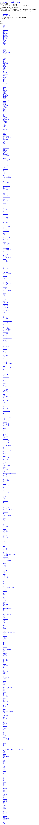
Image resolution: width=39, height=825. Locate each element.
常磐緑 (4, 648)
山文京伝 (4, 642)
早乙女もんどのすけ (7, 671)
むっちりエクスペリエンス (8, 509)
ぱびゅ (4, 429)
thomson (4, 134)
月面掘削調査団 (6, 677)
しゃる (4, 316)
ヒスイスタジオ (6, 440)
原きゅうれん (5, 595)
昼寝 (4, 673)
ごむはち (4, 293)
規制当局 (4, 782)
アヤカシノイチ (6, 182)
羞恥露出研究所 (6, 756)
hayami (4, 79)
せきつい (4, 334)
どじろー (4, 373)
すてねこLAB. (5, 333)
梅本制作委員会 (6, 696)
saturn (4, 123)
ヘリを (4, 467)
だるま (4, 351)
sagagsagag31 (5, 121)
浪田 (4, 705)
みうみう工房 (5, 495)
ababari (4, 31)
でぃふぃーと (5, 360)
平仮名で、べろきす (7, 649)
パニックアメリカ (6, 426)
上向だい (4, 563)
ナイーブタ (5, 384)
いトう (4, 192)
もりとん (4, 529)
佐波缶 (4, 582)
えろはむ (4, 215)
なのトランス (5, 391)
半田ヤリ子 (5, 592)
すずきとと (5, 323)
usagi (4, 141)
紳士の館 (4, 754)
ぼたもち (4, 475)
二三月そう (5, 572)
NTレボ (4, 111)
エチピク (4, 211)
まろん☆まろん (6, 492)
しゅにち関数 (5, 318)
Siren (4, 126)
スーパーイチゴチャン (7, 321)
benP (4, 41)
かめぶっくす (5, 239)
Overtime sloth (5, 117)
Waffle (4, 143)
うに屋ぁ (4, 204)
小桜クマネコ (5, 640)
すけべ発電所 (5, 322)
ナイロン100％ (6, 385)
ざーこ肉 (4, 295)
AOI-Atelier (5, 37)
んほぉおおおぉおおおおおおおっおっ (10, 554)
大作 (4, 622)
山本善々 (4, 643)
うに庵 (4, 205)
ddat (3, 60)
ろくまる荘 (5, 548)
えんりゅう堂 (5, 218)
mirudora (4, 104)
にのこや (4, 402)
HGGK (4, 80)
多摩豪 (4, 617)
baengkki (4, 40)
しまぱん (4, 315)
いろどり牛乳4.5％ (6, 197)
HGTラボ (4, 81)
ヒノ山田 (4, 441)
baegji (4, 39)
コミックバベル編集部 (7, 290)
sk (3, 127)
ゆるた (4, 533)
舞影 (4, 763)
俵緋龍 (4, 583)
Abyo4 (4, 32)
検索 (1, 23)
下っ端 (4, 564)
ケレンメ (4, 279)
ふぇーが (4, 451)
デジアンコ (5, 361)
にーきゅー (5, 397)
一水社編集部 (5, 557)
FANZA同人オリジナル (7, 72)
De (3, 61)
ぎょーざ (4, 251)
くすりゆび (5, 260)
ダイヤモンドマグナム (7, 338)
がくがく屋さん (6, 229)
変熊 (4, 615)
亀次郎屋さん (5, 571)
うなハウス (5, 201)
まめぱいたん (5, 488)
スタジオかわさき (6, 328)
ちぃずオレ (5, 353)
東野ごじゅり (5, 690)
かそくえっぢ (5, 233)
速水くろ (4, 786)
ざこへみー (5, 299)
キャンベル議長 (6, 248)
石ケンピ (4, 744)
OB (3, 114)
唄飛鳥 (4, 605)
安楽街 (4, 634)
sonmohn (4, 128)
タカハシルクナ (6, 339)
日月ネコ (4, 670)
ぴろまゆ (4, 448)
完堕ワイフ (5, 636)
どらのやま (5, 378)
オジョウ (4, 223)
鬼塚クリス (5, 813)
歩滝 (4, 700)
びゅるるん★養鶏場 (7, 445)
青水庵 (4, 806)
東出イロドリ (5, 688)
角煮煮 (4, 783)
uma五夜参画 (5, 139)
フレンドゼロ (5, 459)
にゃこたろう (5, 406)
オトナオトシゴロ (6, 226)
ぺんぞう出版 (5, 469)
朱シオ (4, 685)
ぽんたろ (4, 481)
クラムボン (5, 266)
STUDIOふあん (6, 129)
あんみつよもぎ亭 (6, 186)
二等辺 (4, 574)
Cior (3, 46)
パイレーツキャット (7, 417)
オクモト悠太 (5, 222)
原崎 (4, 597)
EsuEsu (4, 69)
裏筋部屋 (4, 779)
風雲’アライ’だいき (7, 808)
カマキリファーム (6, 237)
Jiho (3, 85)
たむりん (4, 350)
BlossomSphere (5, 42)
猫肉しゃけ (5, 723)
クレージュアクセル (7, 273)
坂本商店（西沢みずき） (8, 614)
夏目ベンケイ (5, 616)
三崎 (4, 561)
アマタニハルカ (6, 180)
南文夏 (4, 594)
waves (4, 144)
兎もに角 (4, 585)
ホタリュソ (5, 476)
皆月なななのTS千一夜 (7, 738)
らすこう (4, 536)
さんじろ (4, 306)
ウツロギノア (5, 200)
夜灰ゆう (4, 621)
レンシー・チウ (6, 547)
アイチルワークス (6, 159)
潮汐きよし (5, 712)
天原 (4, 627)
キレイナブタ (5, 256)
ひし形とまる (5, 439)
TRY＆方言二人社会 (7, 137)
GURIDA (4, 77)
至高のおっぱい (6, 761)
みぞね (4, 497)
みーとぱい (5, 493)
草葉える (4, 771)
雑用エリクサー (6, 802)
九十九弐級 (5, 570)
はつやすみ (5, 422)
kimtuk (4, 92)
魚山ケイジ (5, 814)
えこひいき (5, 210)
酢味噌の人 (5, 790)
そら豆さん (5, 336)
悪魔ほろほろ (5, 660)
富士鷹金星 (5, 638)
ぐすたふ (4, 259)
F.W (3, 71)
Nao (3, 108)
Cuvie (4, 55)
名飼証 (4, 602)
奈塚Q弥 (4, 628)
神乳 (4, 745)
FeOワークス (5, 74)
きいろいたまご (6, 244)
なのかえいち (5, 390)
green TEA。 (5, 76)
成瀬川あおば (5, 665)
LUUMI (4, 98)
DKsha (4, 65)
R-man (4, 118)
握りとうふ (5, 667)
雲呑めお (4, 803)
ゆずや (4, 532)
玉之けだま (5, 726)
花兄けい (4, 766)
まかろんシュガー (6, 482)
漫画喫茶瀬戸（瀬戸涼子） (8, 711)
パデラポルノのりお (7, 423)
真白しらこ (5, 741)
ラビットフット (6, 537)
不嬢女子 (4, 565)
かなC (4, 235)
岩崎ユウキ (5, 647)
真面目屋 (4, 743)
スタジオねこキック (7, 329)
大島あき (4, 625)
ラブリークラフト (6, 540)
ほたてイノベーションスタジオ (9, 473)
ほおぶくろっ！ (6, 470)
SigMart (4, 125)
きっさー (4, 246)
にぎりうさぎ (5, 400)
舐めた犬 (4, 762)
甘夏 (4, 729)
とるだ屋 (4, 379)
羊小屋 (4, 755)
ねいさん (4, 413)
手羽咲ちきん (5, 666)
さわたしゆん (5, 304)
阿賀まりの (5, 799)
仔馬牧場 (4, 578)
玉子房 (4, 727)
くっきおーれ (5, 261)
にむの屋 (4, 403)
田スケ (4, 732)
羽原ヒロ (4, 757)
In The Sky (5, 82)
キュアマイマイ (6, 250)
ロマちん (4, 550)
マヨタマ (4, 491)
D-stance (4, 58)
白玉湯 (4, 737)
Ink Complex (5, 83)
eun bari (4, 70)
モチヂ (4, 520)
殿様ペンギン (5, 701)
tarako (4, 132)
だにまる (4, 345)
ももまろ (4, 527)
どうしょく (5, 369)
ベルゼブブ (5, 468)
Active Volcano (5, 33)
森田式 (4, 698)
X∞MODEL (5, 146)
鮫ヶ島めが (5, 816)
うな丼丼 (4, 203)
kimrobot (4, 91)
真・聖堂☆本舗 (6, 739)
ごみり (4, 291)
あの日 (4, 178)
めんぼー (4, 519)
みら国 (4, 504)
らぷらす (4, 538)
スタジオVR (5, 327)
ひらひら (4, 447)
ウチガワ (4, 199)
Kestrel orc (5, 90)
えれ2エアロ (5, 214)
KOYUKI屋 (5, 96)
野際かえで (5, 791)
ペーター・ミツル (6, 463)
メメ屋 (4, 518)
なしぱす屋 (5, 386)
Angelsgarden (5, 36)
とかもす (4, 372)
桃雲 (4, 694)
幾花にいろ (5, 653)
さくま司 (4, 296)
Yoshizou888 (5, 154)
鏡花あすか (5, 794)
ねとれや (4, 415)
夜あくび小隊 (5, 619)
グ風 (4, 277)
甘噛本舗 (4, 728)
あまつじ (4, 181)
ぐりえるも (5, 267)
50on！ (4, 28)
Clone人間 (5, 47)
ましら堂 (4, 484)
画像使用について (6, 15)
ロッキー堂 (5, 549)
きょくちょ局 (5, 254)
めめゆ (4, 516)
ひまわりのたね (6, 442)
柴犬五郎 (4, 692)
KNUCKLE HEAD (6, 95)
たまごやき (5, 347)
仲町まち (4, 580)
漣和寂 (4, 709)
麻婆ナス (4, 817)
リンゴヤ (4, 543)
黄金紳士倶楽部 (6, 818)
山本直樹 (4, 644)
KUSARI (4, 97)
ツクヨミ (4, 358)
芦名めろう (5, 765)
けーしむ (4, 278)
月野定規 (4, 676)
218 (3, 27)
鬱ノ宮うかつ (5, 812)
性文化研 (4, 656)
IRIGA (4, 84)
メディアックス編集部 (7, 515)
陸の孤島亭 (5, 801)
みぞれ (4, 498)
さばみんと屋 (5, 302)
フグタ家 (4, 453)
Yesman (4, 151)
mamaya (4, 102)
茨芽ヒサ (4, 769)
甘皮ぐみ (4, 730)
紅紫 (4, 751)
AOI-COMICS (5, 38)
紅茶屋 (4, 752)
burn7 (4, 44)
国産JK (4, 609)
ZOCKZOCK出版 (6, 156)
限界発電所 (5, 800)
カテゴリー (2, 19)
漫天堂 (4, 710)
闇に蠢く (4, 796)
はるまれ (4, 434)
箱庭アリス (5, 750)
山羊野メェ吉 (5, 645)
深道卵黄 (4, 706)
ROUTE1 (4, 120)
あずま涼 (4, 173)
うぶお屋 (4, 206)
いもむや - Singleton (7, 195)
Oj (3, 115)
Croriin (4, 54)
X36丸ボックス (6, 148)
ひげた (4, 437)
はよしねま (5, 431)
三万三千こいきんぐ (7, 560)
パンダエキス (5, 436)
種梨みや (4, 746)
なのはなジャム (6, 392)
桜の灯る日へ (5, 695)
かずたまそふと (6, 231)
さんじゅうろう (6, 305)
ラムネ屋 (4, 541)
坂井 (4, 611)
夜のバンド (5, 620)
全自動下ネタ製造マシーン (8, 587)
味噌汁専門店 (5, 604)
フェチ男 (4, 452)
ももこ (4, 525)
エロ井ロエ (5, 216)
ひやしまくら (5, 443)
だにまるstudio (6, 346)
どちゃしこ (5, 375)
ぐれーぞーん (5, 274)
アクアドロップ (6, 165)
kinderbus (4, 93)
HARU (4, 78)
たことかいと (5, 341)
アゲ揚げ (4, 167)
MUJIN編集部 (5, 105)
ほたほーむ (5, 474)
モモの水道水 (5, 526)
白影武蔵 (4, 735)
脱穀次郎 (4, 760)
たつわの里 (5, 344)
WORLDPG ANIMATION (8, 145)
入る (4, 586)
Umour (4, 140)
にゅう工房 (5, 407)
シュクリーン (5, 317)
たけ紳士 (4, 340)
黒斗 (4, 822)
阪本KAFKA (5, 797)
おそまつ (4, 225)
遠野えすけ (5, 788)
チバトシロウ (5, 356)
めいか (4, 510)
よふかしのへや (6, 535)
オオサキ (4, 221)
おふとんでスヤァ (6, 227)
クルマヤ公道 (5, 272)
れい (4, 546)
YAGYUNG (5, 150)
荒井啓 (4, 772)
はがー (4, 418)
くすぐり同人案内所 (7, 257)
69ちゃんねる (5, 30)
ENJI (4, 67)
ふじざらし (5, 454)
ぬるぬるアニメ (6, 409)
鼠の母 (4, 823)
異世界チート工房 (6, 733)
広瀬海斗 (4, 654)
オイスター (5, 220)
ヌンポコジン (5, 412)
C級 (3, 57)
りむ (4, 542)
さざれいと (5, 300)
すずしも (4, 324)
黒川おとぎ (5, 820)
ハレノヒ (4, 435)
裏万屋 (4, 778)
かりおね (4, 242)
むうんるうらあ (6, 507)
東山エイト (5, 689)
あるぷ (4, 184)
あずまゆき (5, 172)
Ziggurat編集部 (6, 155)
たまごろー (5, 349)
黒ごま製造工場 (6, 819)
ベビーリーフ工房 (6, 465)
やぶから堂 (5, 530)
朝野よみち (5, 682)
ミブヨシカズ (5, 503)
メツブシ (4, 514)
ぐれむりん (5, 276)
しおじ (4, 312)
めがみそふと (5, 512)
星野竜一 (4, 672)
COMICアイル (5, 50)
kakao (4, 88)
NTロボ (4, 112)
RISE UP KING (6, 119)
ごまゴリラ (5, 289)
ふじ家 (4, 456)
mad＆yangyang (6, 99)
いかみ (4, 188)
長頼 (4, 795)
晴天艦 (4, 675)
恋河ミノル (5, 659)
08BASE (4, 26)
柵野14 (4, 693)
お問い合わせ (5, 14)
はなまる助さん (6, 424)
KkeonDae (5, 94)
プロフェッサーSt (6, 460)
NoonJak (4, 109)
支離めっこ (5, 668)
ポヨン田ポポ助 (6, 480)
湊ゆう (4, 707)
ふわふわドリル (6, 462)
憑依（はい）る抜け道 (7, 662)
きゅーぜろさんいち (7, 249)
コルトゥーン (5, 294)
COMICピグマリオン (7, 51)
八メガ (4, 589)
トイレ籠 (4, 368)
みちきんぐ (5, 499)
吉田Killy (4, 600)
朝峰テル (4, 681)
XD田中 (4, 149)
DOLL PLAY (5, 66)
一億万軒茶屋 (5, 555)
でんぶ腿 (4, 364)
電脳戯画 (4, 805)
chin (3, 45)
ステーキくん (5, 332)
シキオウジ (5, 313)
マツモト (4, 486)
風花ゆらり (5, 807)
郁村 (4, 789)
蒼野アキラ (5, 774)
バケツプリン (5, 419)
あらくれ (4, 183)
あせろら (4, 175)
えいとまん (5, 209)
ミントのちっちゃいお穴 (8, 505)
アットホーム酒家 (6, 176)
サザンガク (5, 301)
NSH (4, 110)
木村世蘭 (4, 684)
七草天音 (4, 559)
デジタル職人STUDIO (7, 363)
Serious (4, 124)
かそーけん (5, 232)
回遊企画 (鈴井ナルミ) (7, 608)
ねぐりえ (4, 414)
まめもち (4, 490)
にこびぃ (4, 401)
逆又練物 (4, 785)
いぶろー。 (5, 194)
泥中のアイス (5, 704)
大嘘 (4, 623)
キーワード (2, 18)
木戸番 (4, 683)
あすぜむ (4, 171)
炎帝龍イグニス (6, 716)
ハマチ (4, 430)
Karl (3, 89)
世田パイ (4, 566)
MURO (4, 106)
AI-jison (4, 34)
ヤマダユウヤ (5, 531)
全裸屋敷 (4, 588)
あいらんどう (5, 160)
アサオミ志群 (5, 169)
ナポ (4, 394)
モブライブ (5, 524)
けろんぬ (4, 280)
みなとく (4, 502)
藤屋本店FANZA (6, 775)
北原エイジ (5, 591)
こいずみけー (5, 284)
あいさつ (4, 158)
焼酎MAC (5, 718)
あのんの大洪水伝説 (7, 177)
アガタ (4, 164)
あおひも (4, 161)
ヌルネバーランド (6, 411)
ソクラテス (5, 335)
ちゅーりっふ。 (6, 357)
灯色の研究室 (5, 715)
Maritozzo (5, 103)
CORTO (4, 53)
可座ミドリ (5, 598)
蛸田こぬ (4, 777)
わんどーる (5, 553)
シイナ (4, 308)
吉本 (4, 599)
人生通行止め (5, 577)
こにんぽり (5, 288)
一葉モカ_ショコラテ (7, 558)
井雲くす (4, 575)
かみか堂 (4, 238)
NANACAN (5, 107)
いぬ (4, 193)
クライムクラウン (6, 263)
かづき (4, 234)
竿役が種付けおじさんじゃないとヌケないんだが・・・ (14, 749)
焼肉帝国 (4, 717)
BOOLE (4, 43)
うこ (4, 198)
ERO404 (4, 68)
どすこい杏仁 (5, 374)
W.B (3, 142)
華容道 (4, 773)
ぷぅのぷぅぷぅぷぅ (7, 450)
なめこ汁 (4, 395)
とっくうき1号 (6, 377)
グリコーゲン (5, 268)
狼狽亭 (4, 721)
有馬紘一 (4, 679)
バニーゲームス (6, 425)
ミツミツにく (5, 501)
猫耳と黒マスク (6, 722)
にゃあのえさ (5, 405)
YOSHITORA (5, 153)
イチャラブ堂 (5, 189)
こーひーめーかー (6, 282)
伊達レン (4, 581)
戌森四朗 (4, 664)
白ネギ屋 (4, 734)
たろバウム (5, 352)
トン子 (4, 383)
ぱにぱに (4, 428)
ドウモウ (4, 370)
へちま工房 (5, 464)
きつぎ (4, 245)
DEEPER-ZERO (6, 62)
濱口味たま (5, 713)
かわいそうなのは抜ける (8, 243)
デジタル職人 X (6, 362)
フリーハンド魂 (6, 457)
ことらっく (5, 287)
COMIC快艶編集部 (6, 52)
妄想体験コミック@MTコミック (9, 632)
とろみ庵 (4, 381)
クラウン (4, 265)
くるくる (4, 271)
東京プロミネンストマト (8, 687)
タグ (1, 22)
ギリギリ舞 (5, 255)
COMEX (4, 49)
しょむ (4, 319)
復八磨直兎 (5, 655)
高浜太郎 (4, 811)
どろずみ (4, 380)
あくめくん (5, 166)
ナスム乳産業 (5, 389)
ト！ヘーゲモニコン (7, 367)
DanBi (4, 59)
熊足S (4, 720)
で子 (4, 366)
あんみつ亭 (5, 187)
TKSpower (5, 135)
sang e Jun (5, 122)
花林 (4, 768)
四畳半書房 (5, 606)
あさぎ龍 (4, 170)
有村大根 (4, 678)
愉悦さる (4, 661)
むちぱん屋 (5, 508)
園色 (4, 610)
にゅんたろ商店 (6, 408)
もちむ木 (4, 521)
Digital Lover (5, 63)
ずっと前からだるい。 (7, 330)
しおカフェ (5, 311)
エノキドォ (5, 212)
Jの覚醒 (4, 87)
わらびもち (5, 552)
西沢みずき (5, 780)
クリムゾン (5, 270)
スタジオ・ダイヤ (6, 325)
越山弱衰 (4, 784)
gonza (4, 75)
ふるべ (4, 458)
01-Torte (4, 25)
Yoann (4, 152)
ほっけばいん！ (6, 479)
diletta (4, 64)
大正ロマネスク (6, 626)
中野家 (4, 569)
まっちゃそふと (6, 485)
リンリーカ (5, 544)
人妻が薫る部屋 (6, 576)
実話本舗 (4, 637)
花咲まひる (5, 767)
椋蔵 (4, 699)
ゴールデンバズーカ (7, 283)
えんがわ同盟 (5, 217)
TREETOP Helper (6, 136)
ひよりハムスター (6, 446)
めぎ (4, 513)
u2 (3, 138)
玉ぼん (4, 724)
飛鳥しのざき (5, 810)
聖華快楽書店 (5, 758)
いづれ (4, 190)
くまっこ (4, 262)
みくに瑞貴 (5, 496)
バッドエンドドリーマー (8, 420)
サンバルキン (5, 307)
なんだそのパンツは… (7, 396)
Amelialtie (5, 35)
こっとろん (5, 285)
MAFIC (4, 101)
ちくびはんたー (6, 355)
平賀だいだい (5, 651)
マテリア (4, 487)
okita (4, 116)
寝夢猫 (4, 639)
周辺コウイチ (5, 603)
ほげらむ (4, 471)
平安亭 (4, 650)
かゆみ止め (5, 240)
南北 (4, 593)
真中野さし (5, 740)
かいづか (4, 228)
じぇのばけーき (6, 310)
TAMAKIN (5, 130)
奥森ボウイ (5, 631)
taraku (4, 133)
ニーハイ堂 (5, 398)
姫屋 (4, 633)
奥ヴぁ (4, 630)
